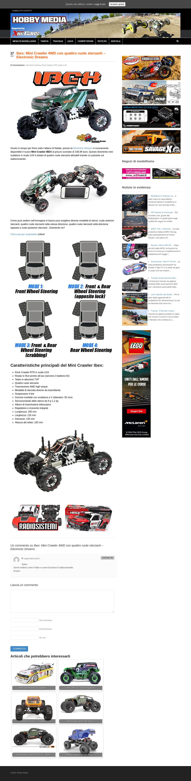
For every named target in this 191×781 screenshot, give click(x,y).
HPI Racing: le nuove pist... (162, 212)
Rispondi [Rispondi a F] (106, 558)
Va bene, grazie (117, 4)
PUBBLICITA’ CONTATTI (22, 11)
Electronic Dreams (33, 65)
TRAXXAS (58, 41)
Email (45, 629)
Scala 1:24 (62, 65)
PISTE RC (102, 41)
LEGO (70, 41)
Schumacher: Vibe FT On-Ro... (164, 261)
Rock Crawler (47, 65)
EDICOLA (115, 41)
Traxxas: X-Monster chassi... (163, 311)
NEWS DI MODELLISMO (24, 41)
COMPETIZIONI (85, 41)
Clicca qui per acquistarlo (23, 234)
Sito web (42, 638)
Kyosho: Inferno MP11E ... (162, 245)
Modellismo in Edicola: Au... (163, 196)
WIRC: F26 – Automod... (161, 229)
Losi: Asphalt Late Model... (162, 294)
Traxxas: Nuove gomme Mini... (164, 278)
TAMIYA (44, 41)
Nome (45, 620)
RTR (55, 65)
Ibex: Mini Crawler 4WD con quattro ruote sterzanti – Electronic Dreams (60, 55)
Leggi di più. (100, 4)
